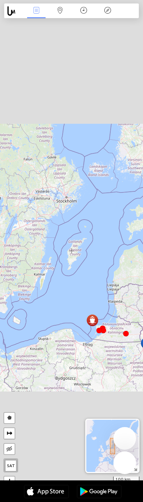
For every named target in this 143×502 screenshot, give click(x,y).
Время (83, 11)
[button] (103, 330)
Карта (60, 11)
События (36, 11)
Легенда (107, 11)
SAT (11, 465)
